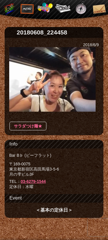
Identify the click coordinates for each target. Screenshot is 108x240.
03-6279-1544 (33, 181)
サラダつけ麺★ (28, 126)
